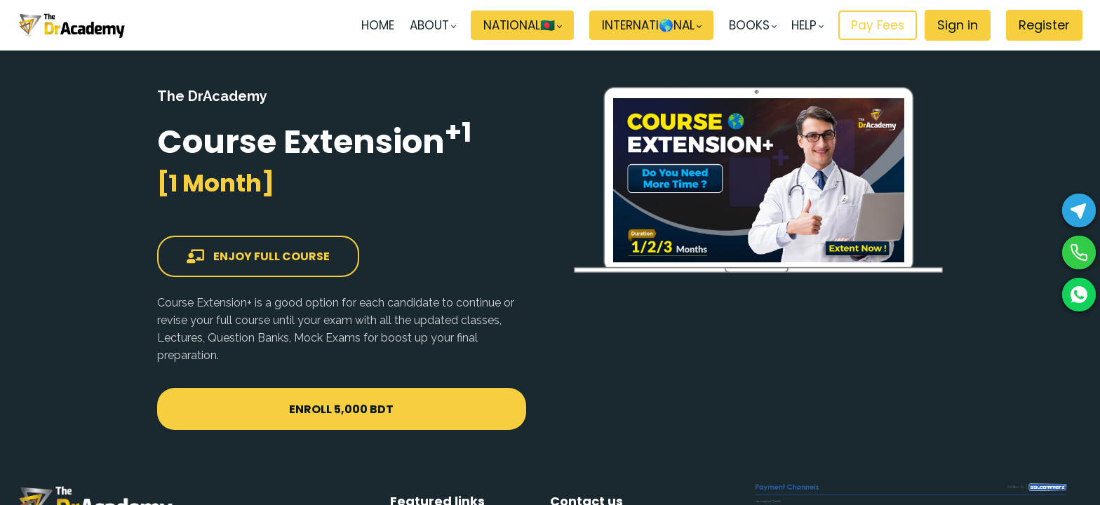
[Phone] (1079, 252)
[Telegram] (1079, 210)
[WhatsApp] (1079, 294)
